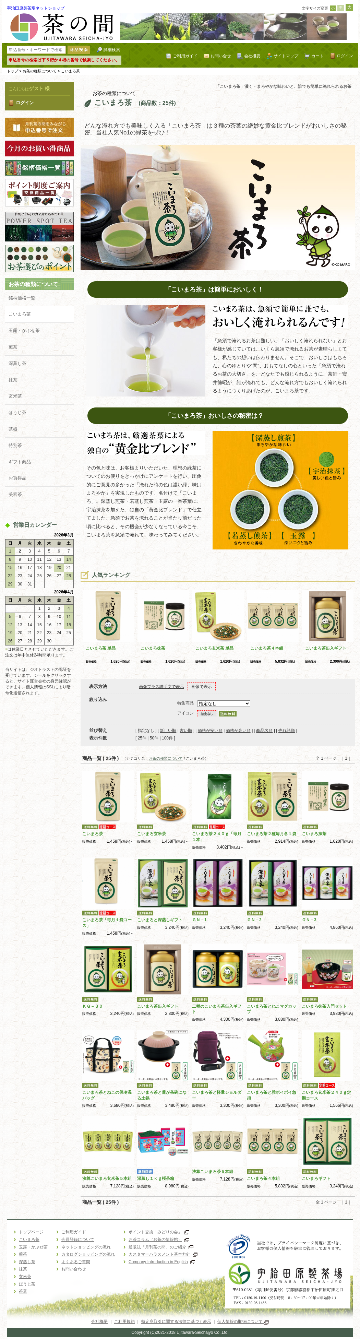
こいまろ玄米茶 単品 (214, 648)
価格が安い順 (210, 730)
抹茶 (13, 379)
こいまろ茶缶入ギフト (325, 648)
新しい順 (168, 730)
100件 (167, 738)
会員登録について (77, 1239)
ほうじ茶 (17, 412)
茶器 (13, 428)
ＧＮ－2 (254, 919)
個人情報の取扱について (242, 1321)
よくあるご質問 (75, 1261)
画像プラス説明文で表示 (161, 686)
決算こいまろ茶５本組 (212, 1171)
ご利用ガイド (185, 56)
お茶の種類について (40, 71)
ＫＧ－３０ (92, 1006)
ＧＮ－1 (199, 919)
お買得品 (17, 478)
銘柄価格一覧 (22, 297)
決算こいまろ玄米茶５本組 (107, 1178)
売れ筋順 (286, 730)
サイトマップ (286, 56)
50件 (154, 738)
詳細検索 (112, 49)
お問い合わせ (73, 1269)
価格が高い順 (238, 730)
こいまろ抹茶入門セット (324, 1006)
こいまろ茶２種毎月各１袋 (271, 833)
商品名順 (264, 730)
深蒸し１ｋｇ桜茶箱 (155, 1178)
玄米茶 (15, 396)
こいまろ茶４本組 (266, 648)
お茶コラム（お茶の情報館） (159, 1239)
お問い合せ (221, 56)
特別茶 (15, 445)
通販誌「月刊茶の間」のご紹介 (161, 1247)
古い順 (186, 730)
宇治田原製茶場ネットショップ (35, 8)
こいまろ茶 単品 (101, 648)
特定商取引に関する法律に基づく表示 (176, 1321)
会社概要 (252, 56)
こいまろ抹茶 (153, 648)
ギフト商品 (20, 461)
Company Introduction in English (162, 1261)
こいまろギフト (316, 1178)
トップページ (31, 1232)
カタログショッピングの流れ (88, 1254)
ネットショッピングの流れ (86, 1247)
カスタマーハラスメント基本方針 (163, 1254)
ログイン (345, 56)
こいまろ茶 (20, 314)
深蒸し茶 (17, 363)
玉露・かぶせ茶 (24, 330)
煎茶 (13, 346)
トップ (12, 71)
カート (317, 56)
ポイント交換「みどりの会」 (159, 1232)
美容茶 (15, 494)
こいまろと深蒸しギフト (159, 919)
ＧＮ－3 (309, 919)
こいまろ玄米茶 (151, 833)
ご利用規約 (124, 1321)
